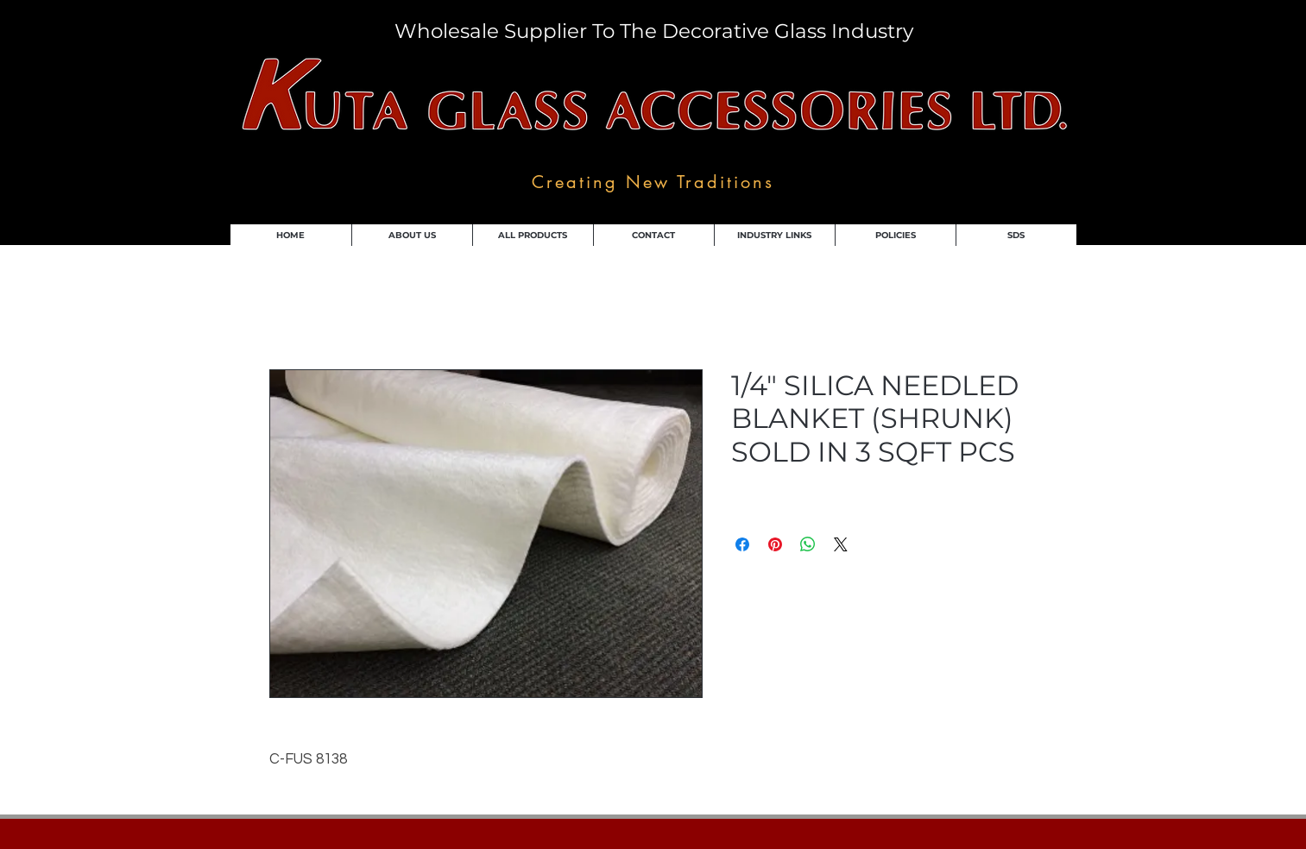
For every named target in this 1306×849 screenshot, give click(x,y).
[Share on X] (840, 544)
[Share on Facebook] (742, 544)
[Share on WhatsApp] (808, 544)
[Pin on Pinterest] (775, 544)
